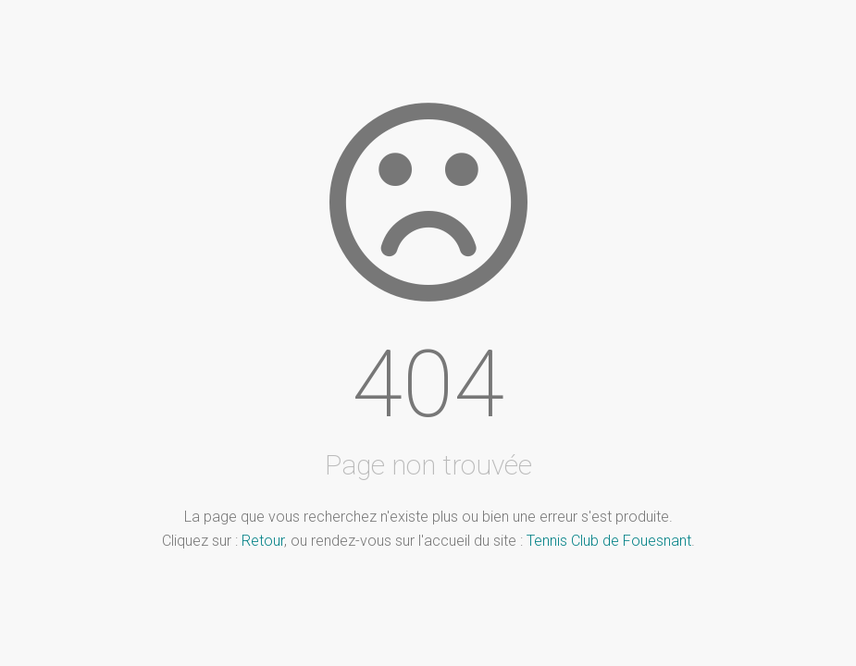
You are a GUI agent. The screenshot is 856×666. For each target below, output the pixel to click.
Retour (263, 540)
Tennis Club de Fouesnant (609, 540)
